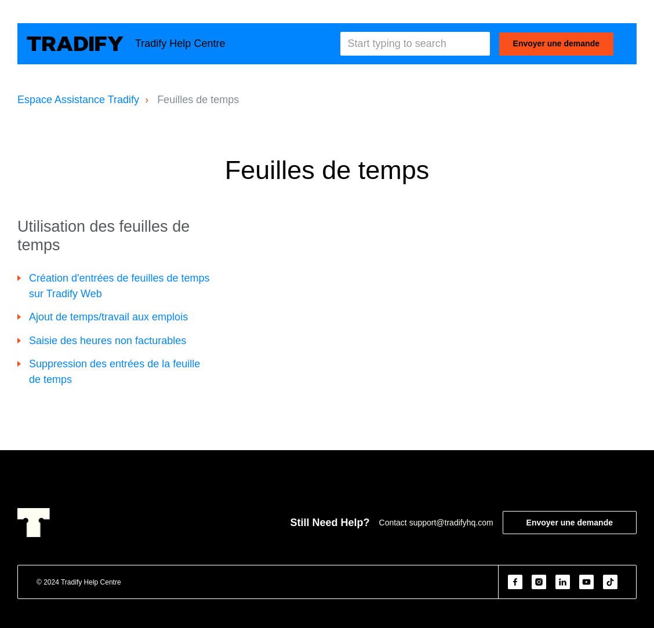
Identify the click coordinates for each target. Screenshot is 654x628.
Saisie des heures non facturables (107, 340)
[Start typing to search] (415, 44)
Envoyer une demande (556, 43)
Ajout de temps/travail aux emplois (108, 317)
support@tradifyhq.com (451, 522)
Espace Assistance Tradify (78, 99)
